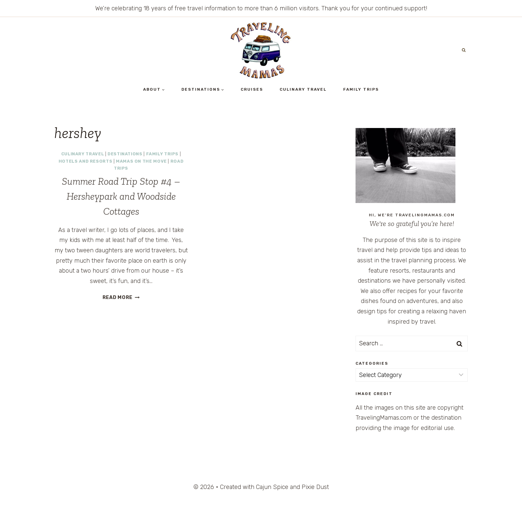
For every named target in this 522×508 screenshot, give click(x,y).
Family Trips (361, 89)
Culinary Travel (303, 89)
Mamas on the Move (141, 161)
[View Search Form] (464, 50)
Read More (121, 297)
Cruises (252, 89)
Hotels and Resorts (85, 161)
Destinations (125, 153)
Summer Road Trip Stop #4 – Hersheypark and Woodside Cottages (121, 196)
